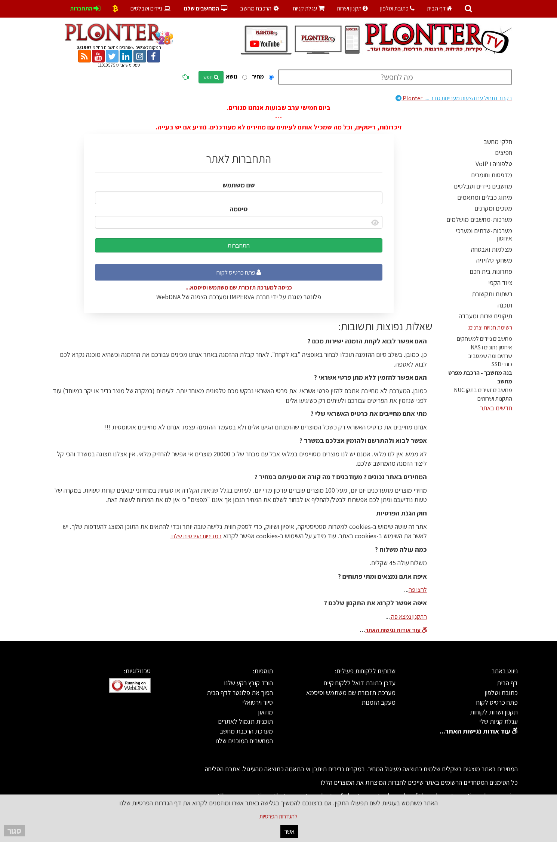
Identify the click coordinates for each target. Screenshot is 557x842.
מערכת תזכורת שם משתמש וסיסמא (351, 692)
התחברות (239, 245)
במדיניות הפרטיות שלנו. (196, 536)
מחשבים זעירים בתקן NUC (483, 390)
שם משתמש (238, 185)
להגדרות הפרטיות (278, 816)
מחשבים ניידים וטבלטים (483, 186)
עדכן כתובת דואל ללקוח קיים (359, 683)
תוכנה (505, 305)
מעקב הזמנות (378, 702)
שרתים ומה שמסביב (490, 356)
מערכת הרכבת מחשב (246, 731)
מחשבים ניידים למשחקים (484, 339)
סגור (14, 831)
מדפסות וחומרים (491, 175)
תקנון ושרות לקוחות (494, 712)
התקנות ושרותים (494, 398)
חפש (211, 77)
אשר (289, 831)
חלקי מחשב (498, 141)
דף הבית (439, 8)
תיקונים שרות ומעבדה (485, 316)
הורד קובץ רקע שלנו (248, 683)
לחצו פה (418, 590)
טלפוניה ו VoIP (494, 163)
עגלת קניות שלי (498, 721)
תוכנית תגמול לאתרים (245, 721)
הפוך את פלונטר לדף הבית (240, 692)
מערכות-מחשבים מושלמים (479, 219)
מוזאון (265, 712)
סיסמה (239, 209)
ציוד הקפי (500, 282)
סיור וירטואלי (257, 702)
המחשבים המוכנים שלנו (244, 741)
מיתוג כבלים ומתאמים (484, 197)
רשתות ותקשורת (492, 294)
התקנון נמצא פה (408, 617)
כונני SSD (502, 364)
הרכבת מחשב (260, 8)
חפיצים (503, 152)
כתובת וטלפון (397, 8)
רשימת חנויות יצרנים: (490, 327)
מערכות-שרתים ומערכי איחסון (484, 234)
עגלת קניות (308, 8)
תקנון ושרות (352, 8)
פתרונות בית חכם (491, 271)
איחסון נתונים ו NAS (491, 347)
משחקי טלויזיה (494, 260)
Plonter (454, 98)
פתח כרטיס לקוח (238, 272)
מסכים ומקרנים (493, 208)
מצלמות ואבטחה (491, 249)
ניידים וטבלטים (150, 8)
